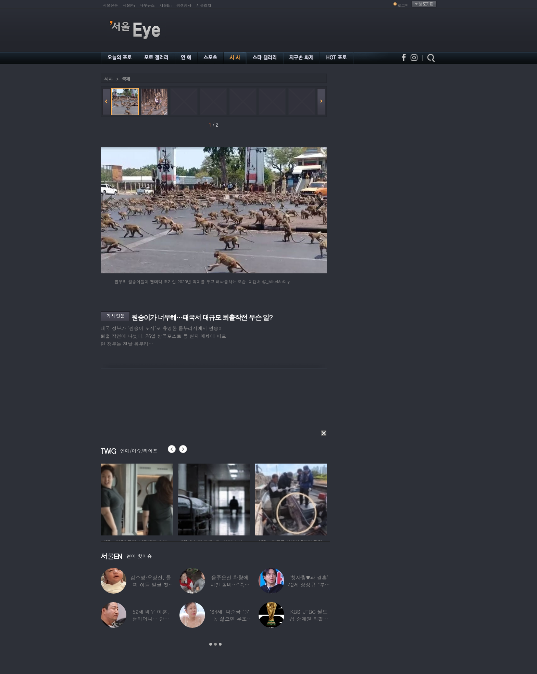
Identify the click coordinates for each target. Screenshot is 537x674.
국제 (126, 79)
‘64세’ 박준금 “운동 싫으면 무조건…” (230, 619)
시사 (108, 79)
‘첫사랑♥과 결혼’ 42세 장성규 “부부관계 (309, 584)
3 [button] (220, 644)
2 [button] (215, 644)
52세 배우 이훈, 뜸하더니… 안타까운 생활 (151, 619)
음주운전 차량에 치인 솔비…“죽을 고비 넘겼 (230, 584)
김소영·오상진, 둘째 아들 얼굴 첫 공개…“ (150, 584)
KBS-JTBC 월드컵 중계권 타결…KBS (308, 619)
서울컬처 (203, 5)
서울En (166, 5)
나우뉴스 (147, 5)
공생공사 (183, 5)
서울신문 (110, 5)
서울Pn (129, 5)
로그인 (403, 5)
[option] (149, 498)
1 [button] (210, 644)
